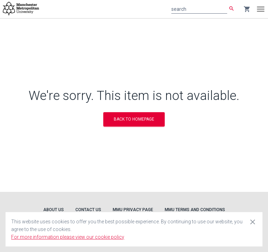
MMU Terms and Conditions (195, 209)
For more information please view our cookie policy (67, 237)
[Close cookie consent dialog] (252, 221)
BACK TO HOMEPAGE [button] (134, 119)
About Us (53, 209)
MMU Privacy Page (133, 209)
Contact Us (88, 209)
